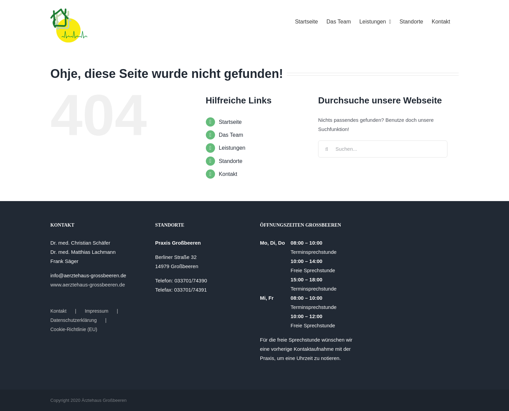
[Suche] (326, 149)
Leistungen (232, 148)
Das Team (231, 135)
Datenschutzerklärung (73, 320)
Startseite (230, 122)
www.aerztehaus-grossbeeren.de (87, 284)
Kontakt (228, 174)
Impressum (96, 311)
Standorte (230, 161)
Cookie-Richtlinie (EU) (73, 329)
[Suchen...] (382, 149)
